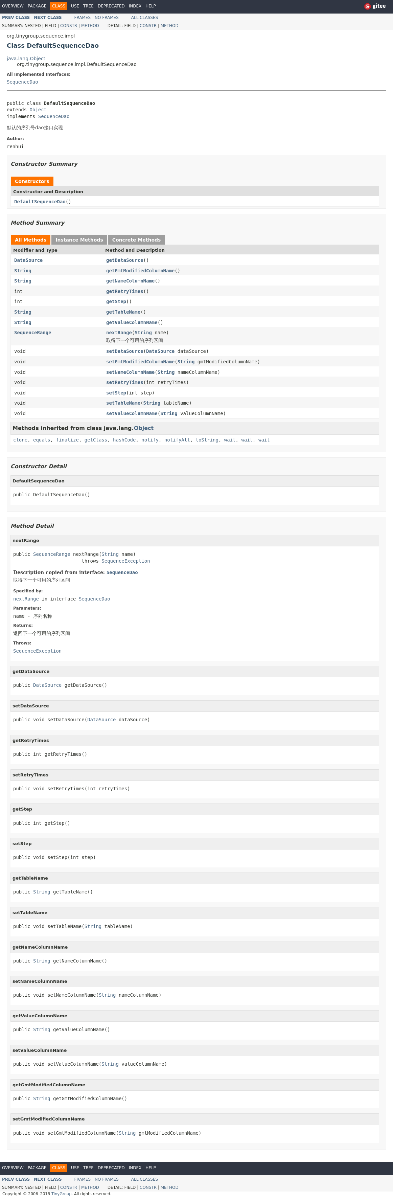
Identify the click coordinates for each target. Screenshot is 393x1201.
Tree (88, 6)
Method (90, 25)
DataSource (28, 260)
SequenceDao (22, 82)
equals (41, 440)
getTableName (123, 312)
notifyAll (177, 440)
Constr (68, 25)
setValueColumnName (132, 413)
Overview (13, 6)
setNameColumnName (130, 372)
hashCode (124, 440)
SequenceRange (32, 332)
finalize (67, 440)
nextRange (119, 332)
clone (20, 440)
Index (135, 6)
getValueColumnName (132, 322)
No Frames (107, 17)
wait (230, 440)
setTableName (123, 403)
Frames (82, 17)
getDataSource (124, 260)
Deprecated (111, 6)
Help (150, 6)
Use (75, 6)
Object (38, 109)
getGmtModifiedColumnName (140, 270)
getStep (116, 301)
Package (37, 6)
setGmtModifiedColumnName (140, 361)
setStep (116, 392)
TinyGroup (61, 1194)
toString (207, 440)
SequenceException (125, 561)
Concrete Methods (136, 240)
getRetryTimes (124, 291)
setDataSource (124, 351)
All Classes (144, 17)
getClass (96, 440)
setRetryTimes (124, 382)
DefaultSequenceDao (40, 201)
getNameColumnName (130, 281)
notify (150, 440)
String (22, 270)
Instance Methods (79, 240)
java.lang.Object (26, 58)
